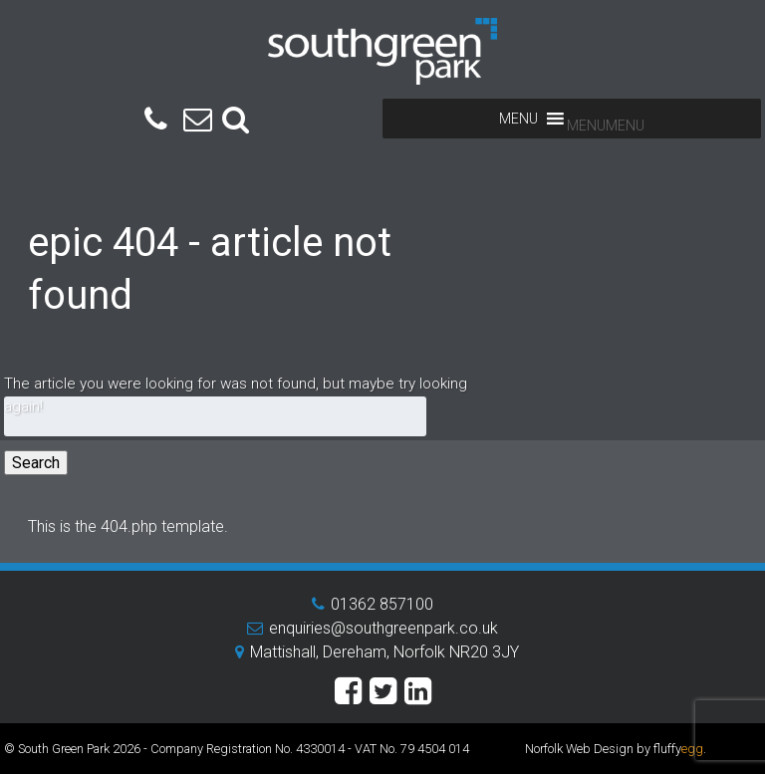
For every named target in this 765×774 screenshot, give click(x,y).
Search (36, 462)
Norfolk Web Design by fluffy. (615, 748)
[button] (605, 125)
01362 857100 (382, 604)
